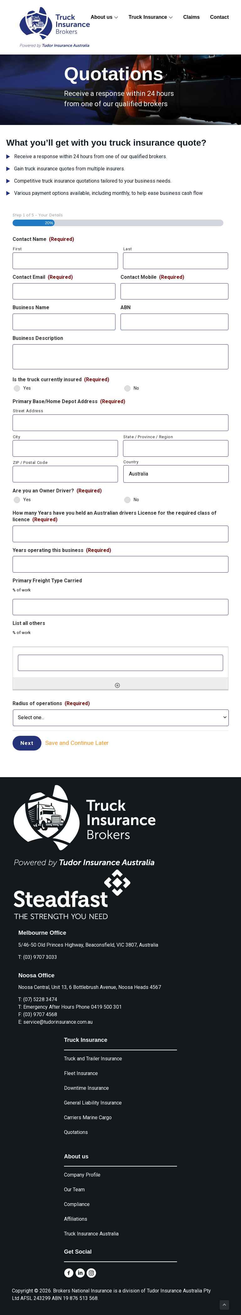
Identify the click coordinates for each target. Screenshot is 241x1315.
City (16, 436)
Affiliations (75, 1213)
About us (104, 17)
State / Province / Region (148, 436)
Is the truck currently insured (61, 379)
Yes (27, 388)
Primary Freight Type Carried (47, 581)
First (17, 249)
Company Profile (82, 1169)
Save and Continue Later (81, 741)
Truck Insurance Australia (91, 1228)
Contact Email (43, 277)
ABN (125, 307)
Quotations (76, 1126)
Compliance (77, 1198)
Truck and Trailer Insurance (93, 1052)
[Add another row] (117, 685)
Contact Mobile (152, 277)
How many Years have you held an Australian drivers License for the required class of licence (115, 516)
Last (127, 249)
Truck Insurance (151, 17)
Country (131, 462)
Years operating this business (62, 550)
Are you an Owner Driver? (57, 491)
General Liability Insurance (93, 1096)
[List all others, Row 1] (120, 663)
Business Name (31, 307)
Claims (191, 17)
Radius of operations (51, 703)
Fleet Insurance (81, 1067)
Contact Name (43, 239)
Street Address (28, 410)
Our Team (74, 1184)
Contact (219, 17)
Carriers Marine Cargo (88, 1111)
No (136, 388)
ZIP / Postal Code (30, 462)
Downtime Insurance (86, 1082)
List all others (29, 623)
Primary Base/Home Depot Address (69, 401)
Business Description (38, 338)
